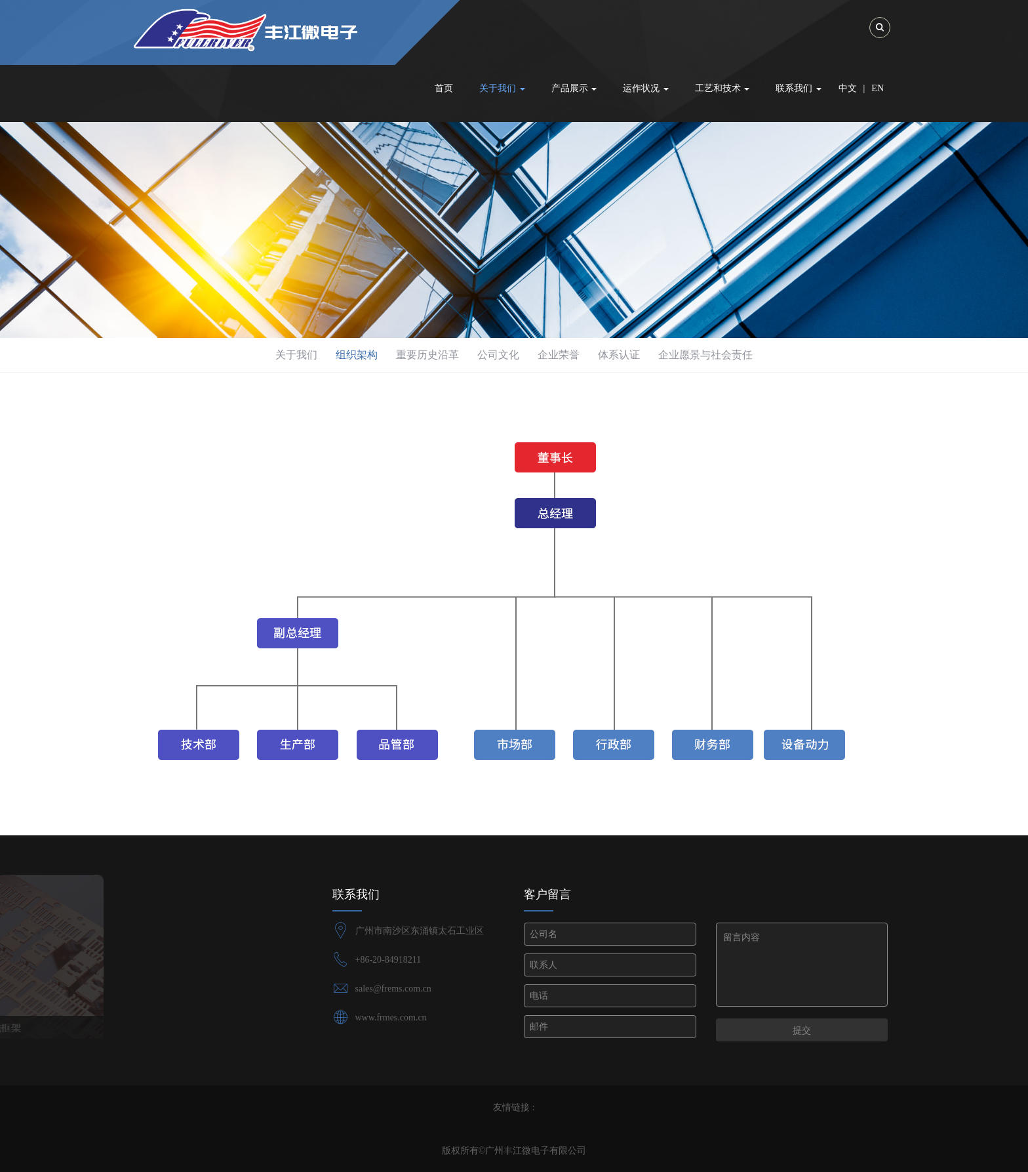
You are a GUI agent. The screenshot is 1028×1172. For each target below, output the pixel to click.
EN (877, 88)
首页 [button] (444, 88)
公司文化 (498, 354)
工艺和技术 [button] (722, 88)
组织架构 (357, 354)
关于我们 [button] (502, 88)
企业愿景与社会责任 (705, 354)
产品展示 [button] (574, 88)
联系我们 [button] (798, 88)
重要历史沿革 (427, 354)
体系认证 (619, 354)
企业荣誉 (559, 354)
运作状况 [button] (646, 88)
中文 (848, 88)
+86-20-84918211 (388, 960)
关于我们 (296, 354)
